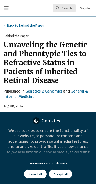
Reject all (35, 174)
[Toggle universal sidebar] (6, 8)
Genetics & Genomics (43, 91)
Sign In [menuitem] (85, 8)
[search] (64, 8)
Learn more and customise (48, 163)
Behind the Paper (24, 25)
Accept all (61, 174)
